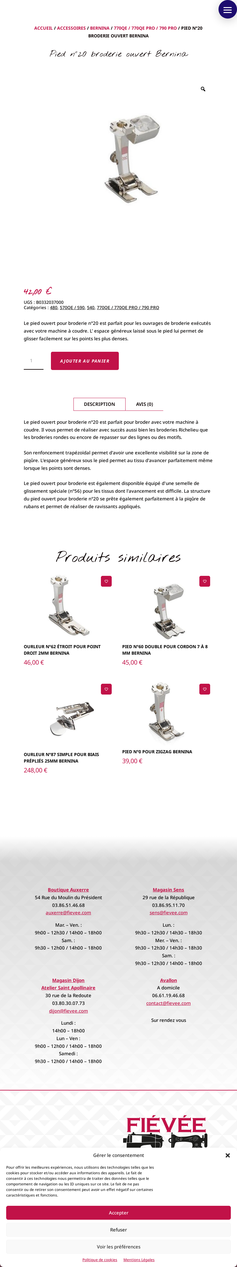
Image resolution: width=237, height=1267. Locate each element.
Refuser (118, 1230)
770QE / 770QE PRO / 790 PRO (145, 28)
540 (90, 307)
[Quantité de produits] (34, 361)
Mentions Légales (139, 1259)
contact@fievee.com (168, 1003)
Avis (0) (144, 404)
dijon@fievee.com (68, 1011)
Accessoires (71, 28)
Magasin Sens (168, 889)
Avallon (168, 980)
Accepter (118, 1213)
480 (53, 307)
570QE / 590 (72, 307)
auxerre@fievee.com (68, 912)
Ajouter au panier (85, 361)
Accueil (43, 28)
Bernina (100, 28)
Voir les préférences (118, 1247)
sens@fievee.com (169, 912)
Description (99, 404)
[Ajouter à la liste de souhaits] (106, 581)
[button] (228, 1155)
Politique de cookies (99, 1259)
